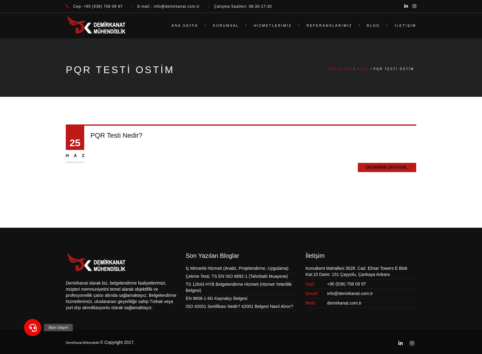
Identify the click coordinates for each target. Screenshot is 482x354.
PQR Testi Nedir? (116, 135)
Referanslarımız (329, 25)
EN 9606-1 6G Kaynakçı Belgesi (216, 298)
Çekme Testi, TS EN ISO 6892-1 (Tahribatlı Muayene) (237, 276)
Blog (373, 25)
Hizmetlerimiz (273, 25)
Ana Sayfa (185, 25)
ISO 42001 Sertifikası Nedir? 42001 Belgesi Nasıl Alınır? (239, 306)
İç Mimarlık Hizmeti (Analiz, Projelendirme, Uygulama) (237, 268)
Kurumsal (226, 25)
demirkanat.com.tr (344, 303)
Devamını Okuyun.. (387, 167)
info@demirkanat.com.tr (350, 293)
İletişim (405, 25)
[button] (32, 327)
